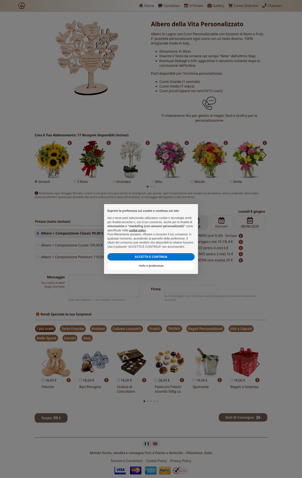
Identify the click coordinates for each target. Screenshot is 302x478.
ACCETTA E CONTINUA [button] (151, 256)
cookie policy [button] (137, 230)
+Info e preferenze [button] (151, 265)
